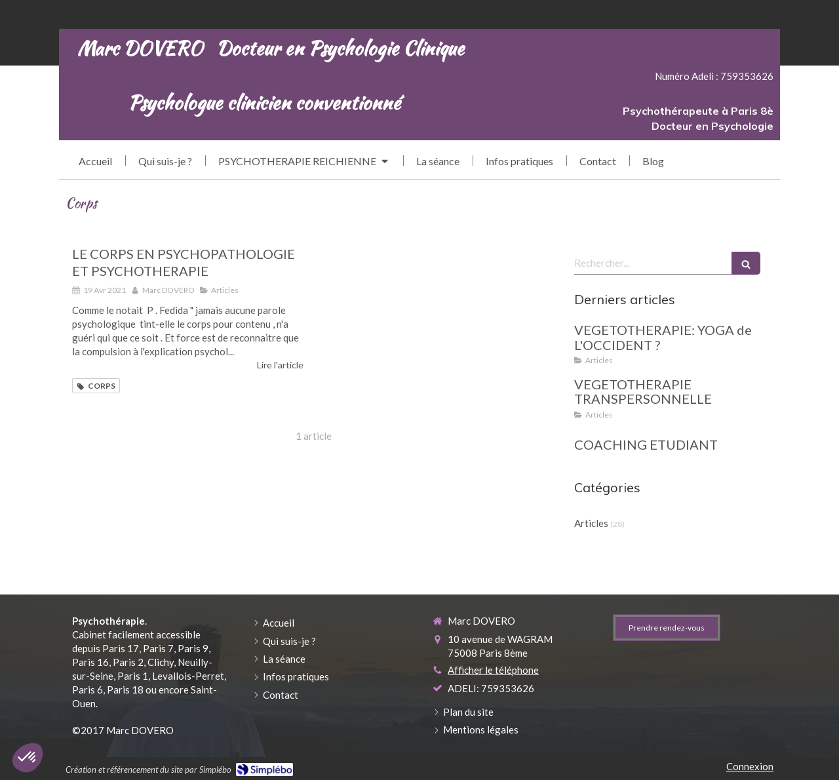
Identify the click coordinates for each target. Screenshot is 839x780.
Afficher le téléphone (493, 670)
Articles (591, 523)
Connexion (749, 766)
